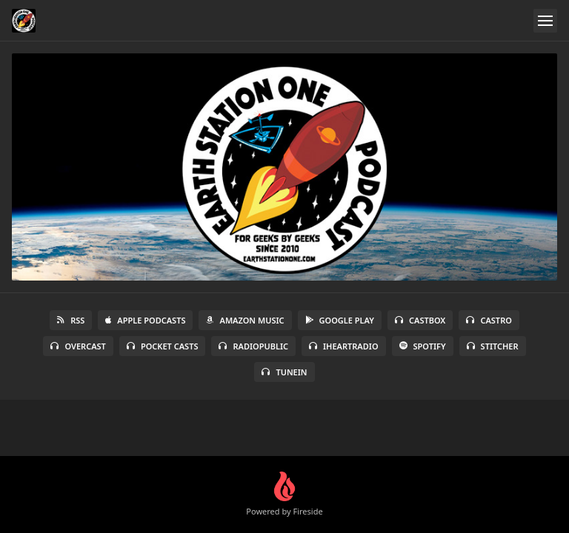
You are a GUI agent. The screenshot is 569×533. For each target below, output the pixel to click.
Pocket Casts (163, 346)
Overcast (77, 346)
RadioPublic (253, 346)
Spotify (422, 346)
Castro (488, 320)
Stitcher (493, 346)
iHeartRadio (344, 346)
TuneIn (284, 372)
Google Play (339, 320)
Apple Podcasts (145, 320)
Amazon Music (245, 320)
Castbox (420, 320)
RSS (70, 320)
